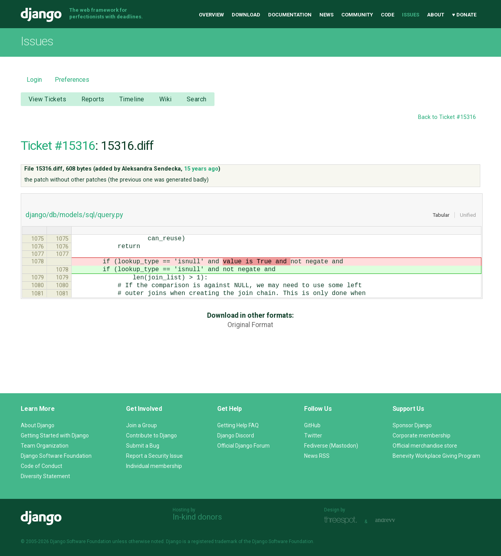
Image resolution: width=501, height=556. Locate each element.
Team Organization (44, 446)
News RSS (317, 456)
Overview (211, 15)
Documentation (290, 15)
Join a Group (141, 425)
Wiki (165, 99)
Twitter (313, 435)
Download (246, 15)
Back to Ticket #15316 (447, 117)
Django (41, 15)
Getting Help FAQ (238, 425)
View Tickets (47, 99)
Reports (93, 99)
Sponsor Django (412, 425)
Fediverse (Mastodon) (331, 446)
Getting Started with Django (55, 435)
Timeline (131, 99)
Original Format (250, 337)
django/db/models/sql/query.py (74, 215)
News (326, 15)
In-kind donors (197, 517)
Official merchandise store (425, 446)
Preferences (72, 79)
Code (387, 15)
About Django (37, 425)
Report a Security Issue (154, 456)
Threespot (342, 520)
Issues (410, 15)
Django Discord (235, 435)
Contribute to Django (151, 435)
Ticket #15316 (58, 145)
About (435, 15)
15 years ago (201, 169)
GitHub (312, 425)
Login (34, 79)
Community (357, 15)
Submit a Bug (142, 446)
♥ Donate (464, 15)
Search (197, 99)
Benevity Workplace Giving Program (436, 456)
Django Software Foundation (56, 456)
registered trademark (214, 541)
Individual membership (154, 466)
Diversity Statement (45, 476)
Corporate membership (422, 435)
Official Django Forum (243, 446)
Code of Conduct (41, 466)
